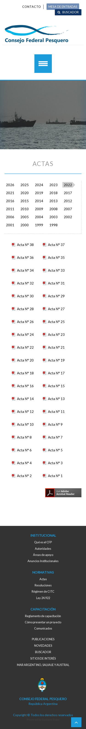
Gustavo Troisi (50, 719)
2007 (68, 209)
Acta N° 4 (24, 463)
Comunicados (43, 628)
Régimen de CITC (43, 591)
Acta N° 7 (55, 437)
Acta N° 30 (25, 296)
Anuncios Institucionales (43, 561)
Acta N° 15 (56, 386)
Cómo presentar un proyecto (43, 622)
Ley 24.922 (43, 598)
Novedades (43, 645)
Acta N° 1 (55, 476)
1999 (39, 225)
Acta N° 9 (55, 424)
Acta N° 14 (25, 399)
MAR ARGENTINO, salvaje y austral (43, 665)
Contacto (31, 6)
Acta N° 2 (24, 476)
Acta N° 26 (25, 322)
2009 (39, 209)
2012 (68, 201)
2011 (10, 209)
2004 (39, 217)
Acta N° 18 (25, 373)
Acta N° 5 (55, 450)
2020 (24, 193)
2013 (53, 201)
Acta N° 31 (56, 283)
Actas (43, 579)
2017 (68, 193)
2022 (68, 185)
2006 (10, 217)
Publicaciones (43, 639)
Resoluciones (43, 585)
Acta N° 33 (56, 270)
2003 (53, 217)
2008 (53, 209)
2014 (39, 201)
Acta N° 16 (25, 386)
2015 (24, 201)
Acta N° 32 (25, 283)
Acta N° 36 (25, 257)
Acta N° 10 (25, 424)
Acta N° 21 (56, 347)
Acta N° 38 (25, 245)
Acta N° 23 (56, 334)
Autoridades (43, 548)
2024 (39, 185)
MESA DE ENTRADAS (62, 6)
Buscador (70, 12)
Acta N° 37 (56, 245)
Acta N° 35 (56, 257)
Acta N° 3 (55, 463)
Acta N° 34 (25, 270)
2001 (10, 225)
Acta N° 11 (56, 411)
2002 (68, 217)
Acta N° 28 (25, 309)
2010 (24, 209)
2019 (39, 193)
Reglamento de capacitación (43, 616)
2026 (10, 185)
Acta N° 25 (56, 322)
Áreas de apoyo (43, 555)
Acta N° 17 (56, 373)
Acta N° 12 (25, 411)
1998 (53, 225)
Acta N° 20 (25, 360)
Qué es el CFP (43, 542)
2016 (10, 201)
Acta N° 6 (24, 450)
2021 (10, 193)
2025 (24, 185)
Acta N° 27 (56, 309)
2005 (24, 217)
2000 (24, 225)
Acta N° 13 (56, 399)
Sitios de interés (43, 658)
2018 (53, 193)
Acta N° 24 (25, 334)
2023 (53, 185)
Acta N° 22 (25, 347)
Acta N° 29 (56, 296)
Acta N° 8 (24, 437)
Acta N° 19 (56, 360)
